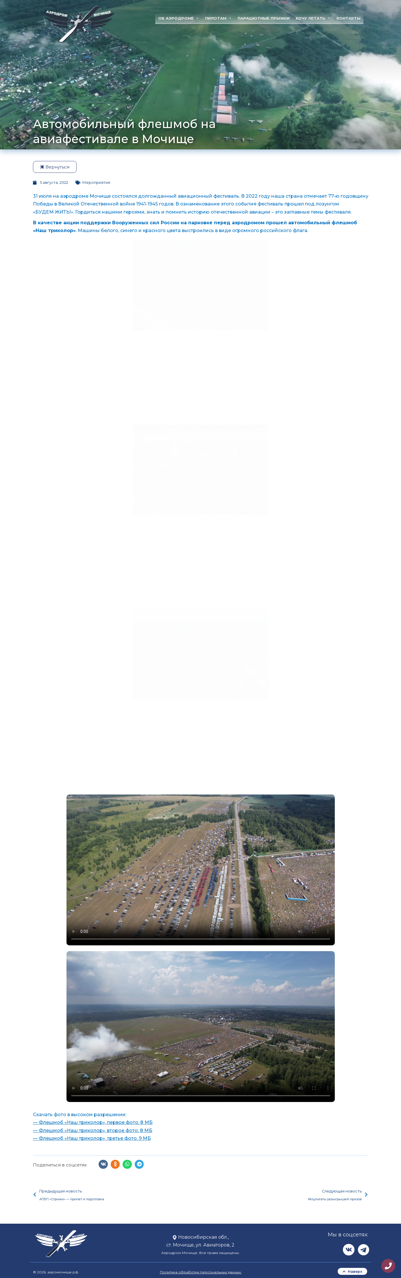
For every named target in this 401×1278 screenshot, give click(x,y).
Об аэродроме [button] (178, 18)
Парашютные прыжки (264, 18)
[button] (103, 1164)
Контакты (349, 18)
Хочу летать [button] (313, 18)
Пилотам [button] (218, 18)
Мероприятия (96, 182)
